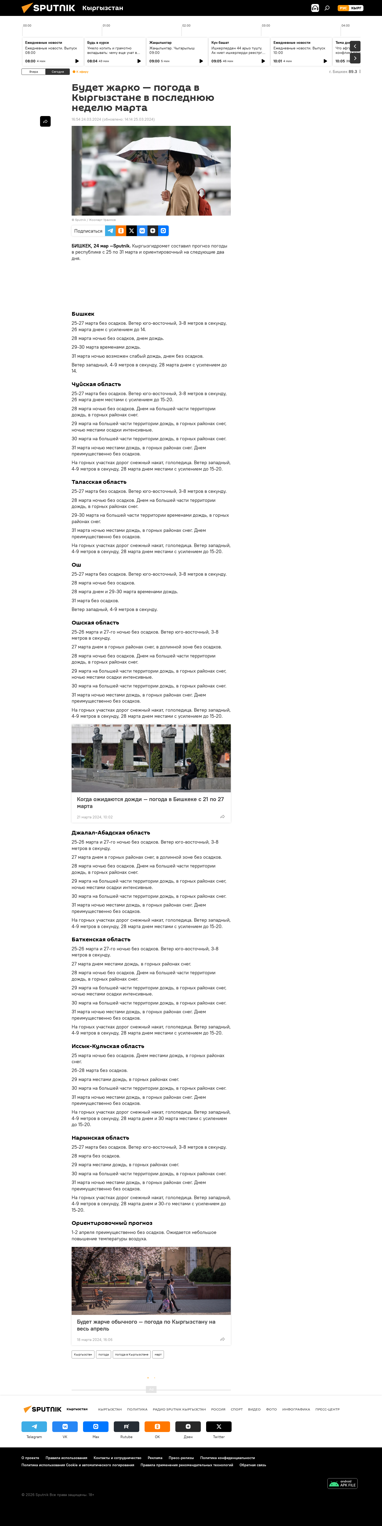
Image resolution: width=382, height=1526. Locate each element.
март (158, 1354)
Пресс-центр (327, 1409)
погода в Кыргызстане (131, 1354)
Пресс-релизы (181, 1457)
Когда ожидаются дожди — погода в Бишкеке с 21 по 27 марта (150, 802)
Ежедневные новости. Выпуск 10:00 (299, 50)
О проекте (30, 1457)
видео (254, 1409)
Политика (137, 1409)
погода (103, 1354)
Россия (218, 1409)
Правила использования (66, 1457)
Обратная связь (253, 1465)
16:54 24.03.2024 (86, 119)
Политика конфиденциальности (227, 1457)
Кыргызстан (83, 1354)
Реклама (155, 1457)
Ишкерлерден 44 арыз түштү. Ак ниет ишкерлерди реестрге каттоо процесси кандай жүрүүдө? (237, 55)
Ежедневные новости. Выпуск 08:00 (51, 50)
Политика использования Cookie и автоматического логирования (77, 1465)
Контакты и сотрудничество (117, 1457)
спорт (237, 1409)
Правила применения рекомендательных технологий (187, 1465)
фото (271, 1409)
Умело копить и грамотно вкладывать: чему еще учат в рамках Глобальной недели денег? (112, 55)
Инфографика (296, 1409)
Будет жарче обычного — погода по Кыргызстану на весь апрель (146, 1325)
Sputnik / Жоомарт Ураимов (95, 220)
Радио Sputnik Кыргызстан (179, 1409)
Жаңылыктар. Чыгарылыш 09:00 (172, 50)
